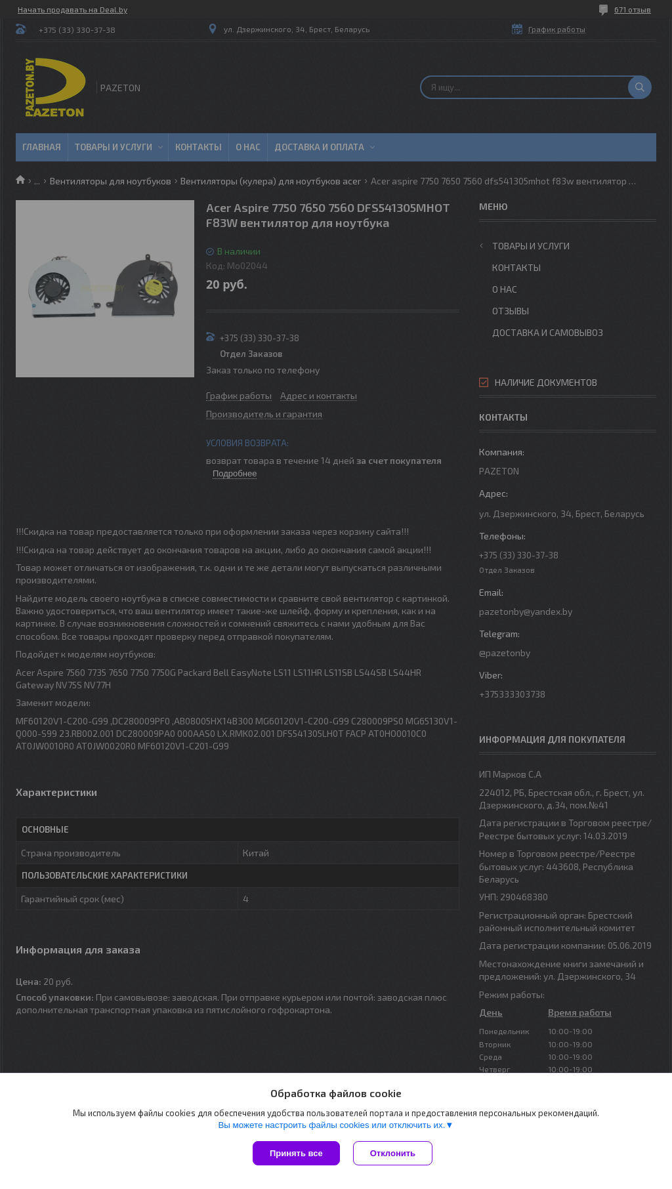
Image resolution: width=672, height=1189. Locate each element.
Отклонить (392, 1153)
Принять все (296, 1153)
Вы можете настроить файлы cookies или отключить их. (331, 1125)
